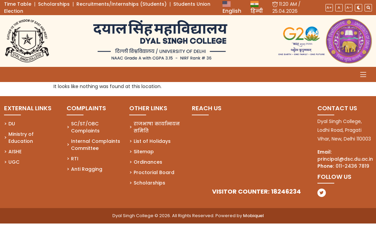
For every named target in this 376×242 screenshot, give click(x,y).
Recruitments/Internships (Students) (121, 4)
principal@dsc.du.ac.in (345, 159)
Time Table (17, 4)
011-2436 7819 (352, 166)
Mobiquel (253, 215)
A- (348, 7)
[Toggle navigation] (363, 74)
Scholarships (54, 4)
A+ (329, 7)
